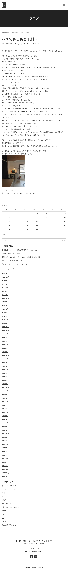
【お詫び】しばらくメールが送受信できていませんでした (19, 250)
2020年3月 (5, 316)
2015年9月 (5, 441)
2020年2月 (5, 320)
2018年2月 (5, 380)
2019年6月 (5, 334)
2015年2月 (5, 466)
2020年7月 (5, 305)
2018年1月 (5, 384)
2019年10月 (5, 330)
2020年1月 (5, 323)
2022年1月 (5, 284)
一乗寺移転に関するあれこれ (10, 507)
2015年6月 (5, 451)
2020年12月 (5, 298)
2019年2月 (5, 348)
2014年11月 (5, 476)
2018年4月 (5, 373)
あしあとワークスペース (9, 486)
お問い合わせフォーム (35, 551)
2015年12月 (5, 430)
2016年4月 (5, 416)
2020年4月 (5, 312)
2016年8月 (5, 401)
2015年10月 (5, 437)
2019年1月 (5, 352)
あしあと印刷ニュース (8, 489)
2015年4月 (5, 458)
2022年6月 (5, 280)
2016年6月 (5, 409)
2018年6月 (5, 366)
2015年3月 (5, 462)
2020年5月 (5, 309)
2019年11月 (5, 327)
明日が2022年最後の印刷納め (11, 253)
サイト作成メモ (6, 503)
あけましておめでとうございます (12, 260)
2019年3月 (5, 345)
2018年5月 (5, 369)
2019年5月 (5, 337)
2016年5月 (5, 412)
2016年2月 (5, 423)
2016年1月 (5, 426)
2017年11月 (5, 387)
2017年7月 (5, 391)
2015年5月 (5, 455)
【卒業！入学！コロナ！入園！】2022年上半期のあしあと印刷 (21, 257)
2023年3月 (5, 273)
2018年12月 (5, 355)
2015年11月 (5, 433)
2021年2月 (5, 291)
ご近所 (4, 500)
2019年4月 (5, 341)
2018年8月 (5, 359)
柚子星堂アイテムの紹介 (9, 525)
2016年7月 (5, 405)
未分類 (4, 521)
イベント (4, 493)
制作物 (4, 511)
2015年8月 (5, 444)
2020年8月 (5, 302)
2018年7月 (5, 362)
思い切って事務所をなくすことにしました (15, 264)
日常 (3, 514)
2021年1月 (5, 295)
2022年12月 (5, 277)
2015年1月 (5, 469)
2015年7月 (5, 448)
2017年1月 (5, 394)
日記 (15, 32)
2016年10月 (5, 398)
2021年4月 (5, 288)
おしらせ (4, 496)
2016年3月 (5, 419)
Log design (5, 32)
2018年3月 (5, 377)
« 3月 (4, 234)
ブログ (11, 32)
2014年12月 (5, 473)
